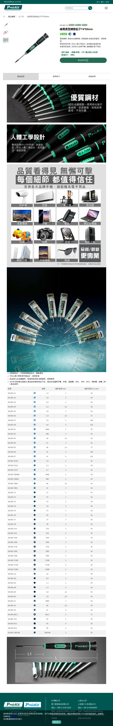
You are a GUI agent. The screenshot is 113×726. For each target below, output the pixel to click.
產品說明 (20, 76)
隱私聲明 (13, 716)
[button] (53, 44)
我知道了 (56, 722)
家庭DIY (65, 55)
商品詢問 (83, 60)
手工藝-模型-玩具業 (90, 52)
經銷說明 (92, 76)
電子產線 (65, 52)
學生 (73, 55)
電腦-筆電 (75, 52)
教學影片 (56, 76)
